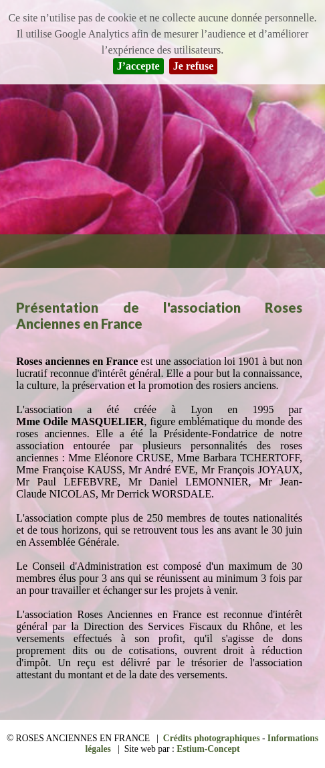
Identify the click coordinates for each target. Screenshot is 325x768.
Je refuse (193, 66)
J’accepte (138, 66)
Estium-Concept (208, 749)
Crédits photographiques (211, 738)
